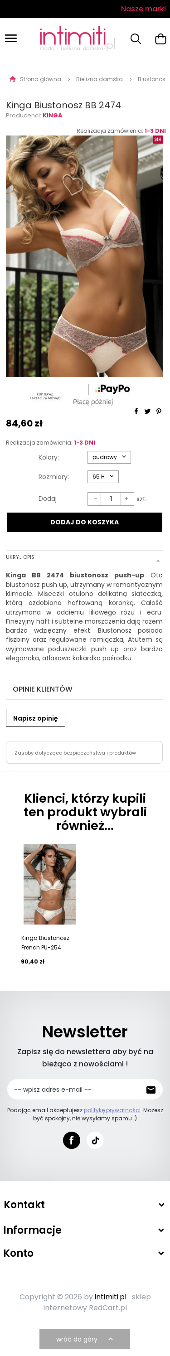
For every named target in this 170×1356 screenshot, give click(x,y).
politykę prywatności (112, 1110)
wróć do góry (85, 1339)
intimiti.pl (110, 1297)
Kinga (53, 115)
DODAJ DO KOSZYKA (84, 522)
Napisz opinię (35, 718)
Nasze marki (143, 9)
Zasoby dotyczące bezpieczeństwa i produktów (75, 752)
